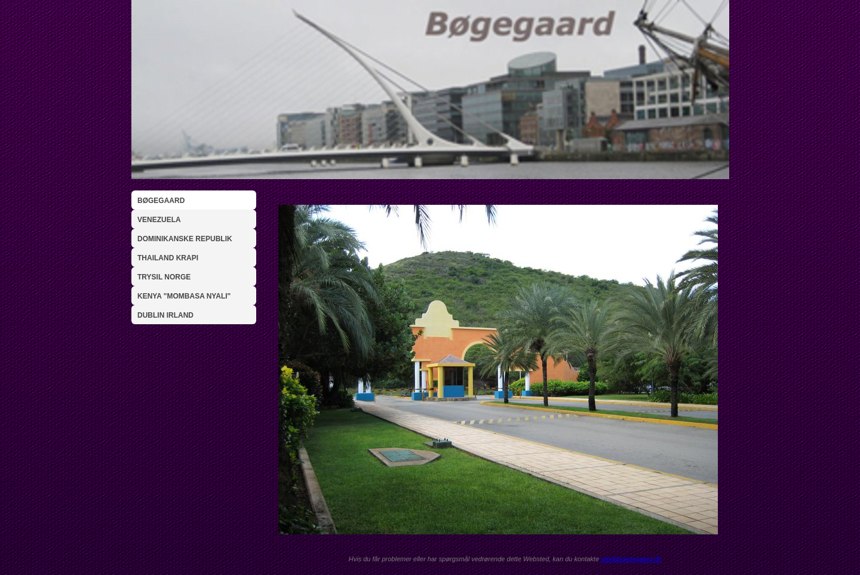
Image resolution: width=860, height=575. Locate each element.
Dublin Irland (165, 315)
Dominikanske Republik (184, 239)
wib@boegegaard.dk (631, 558)
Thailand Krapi (167, 258)
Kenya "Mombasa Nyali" (184, 296)
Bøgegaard (161, 200)
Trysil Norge (164, 277)
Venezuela (159, 220)
